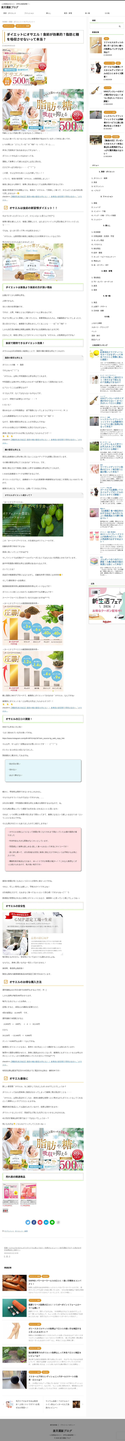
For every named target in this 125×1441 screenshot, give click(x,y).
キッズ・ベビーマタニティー (105, 257)
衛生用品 (97, 249)
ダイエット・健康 (21, 1231)
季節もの (97, 261)
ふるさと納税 (97, 323)
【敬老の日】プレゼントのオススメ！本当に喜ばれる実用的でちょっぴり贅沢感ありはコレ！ (113, 147)
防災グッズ (96, 340)
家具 (95, 286)
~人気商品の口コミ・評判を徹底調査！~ (62, 1435)
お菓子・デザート (100, 306)
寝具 (95, 290)
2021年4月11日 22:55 (11, 1253)
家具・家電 (68, 13)
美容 (95, 182)
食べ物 (87, 13)
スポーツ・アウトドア (100, 327)
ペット (94, 331)
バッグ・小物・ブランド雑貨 (105, 215)
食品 (95, 302)
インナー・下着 (100, 211)
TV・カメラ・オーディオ (103, 282)
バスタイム (98, 244)
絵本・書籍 (98, 253)
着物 (95, 203)
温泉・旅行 (96, 335)
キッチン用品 (99, 240)
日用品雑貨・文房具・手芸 (104, 236)
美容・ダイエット (9, 13)
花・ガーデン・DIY (101, 265)
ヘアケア (97, 191)
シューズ (97, 207)
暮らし (48, 13)
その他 (107, 13)
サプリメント (9, 1231)
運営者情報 (53, 1425)
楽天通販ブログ (9, 7)
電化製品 (97, 277)
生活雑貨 (97, 232)
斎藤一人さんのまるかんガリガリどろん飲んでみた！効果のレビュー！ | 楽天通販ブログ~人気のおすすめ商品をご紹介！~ (42, 1249)
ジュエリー (98, 220)
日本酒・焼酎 (99, 311)
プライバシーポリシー (67, 1425)
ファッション (29, 13)
